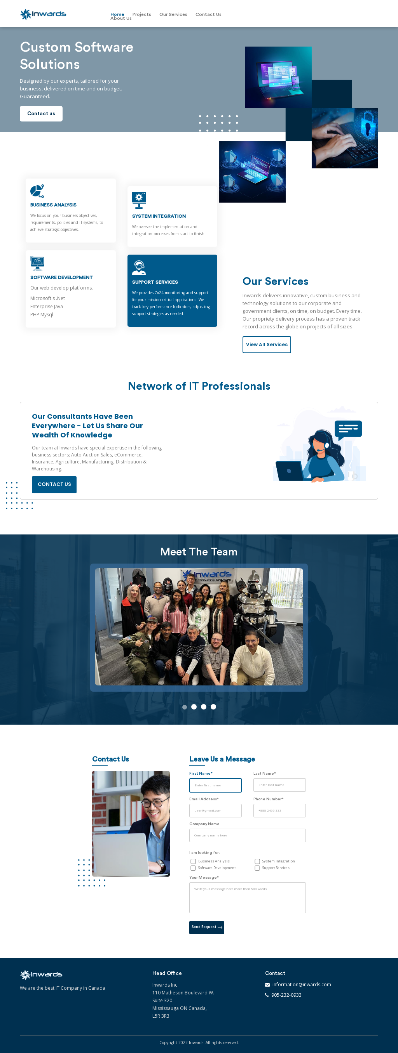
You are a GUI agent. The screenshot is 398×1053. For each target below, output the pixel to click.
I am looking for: (204, 853)
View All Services (267, 344)
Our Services (173, 14)
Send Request (207, 927)
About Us (121, 18)
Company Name (204, 824)
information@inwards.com (301, 984)
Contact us (41, 113)
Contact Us (209, 14)
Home (117, 14)
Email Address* (204, 799)
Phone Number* (268, 799)
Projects (142, 14)
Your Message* (204, 878)
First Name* (201, 773)
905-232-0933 (286, 995)
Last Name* (264, 773)
